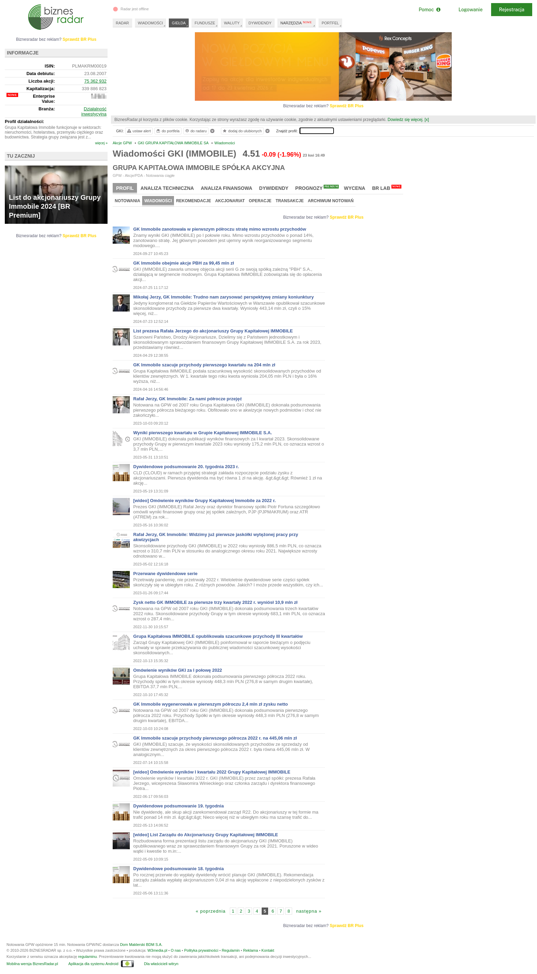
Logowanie (471, 9)
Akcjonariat (230, 200)
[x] (427, 119)
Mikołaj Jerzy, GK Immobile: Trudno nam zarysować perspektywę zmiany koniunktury (223, 297)
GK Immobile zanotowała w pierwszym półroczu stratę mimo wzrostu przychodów (219, 229)
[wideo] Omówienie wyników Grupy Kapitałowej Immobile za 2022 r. (204, 500)
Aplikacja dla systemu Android (93, 964)
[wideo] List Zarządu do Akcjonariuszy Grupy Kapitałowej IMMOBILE (205, 834)
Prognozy (317, 188)
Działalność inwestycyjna (94, 111)
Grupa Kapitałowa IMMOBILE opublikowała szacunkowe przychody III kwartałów (218, 636)
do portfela (167, 131)
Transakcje (290, 200)
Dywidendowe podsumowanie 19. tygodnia (178, 805)
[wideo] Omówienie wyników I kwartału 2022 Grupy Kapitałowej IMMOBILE (211, 772)
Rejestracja (511, 9)
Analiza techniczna (167, 188)
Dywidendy (274, 188)
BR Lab (386, 188)
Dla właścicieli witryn (161, 964)
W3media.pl (157, 950)
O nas (175, 950)
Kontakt (267, 950)
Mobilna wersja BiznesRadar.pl (32, 964)
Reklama (250, 950)
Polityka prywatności (201, 950)
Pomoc (429, 9)
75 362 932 (95, 81)
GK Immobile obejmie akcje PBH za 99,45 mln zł (183, 263)
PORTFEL (330, 23)
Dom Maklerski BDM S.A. (141, 944)
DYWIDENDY (260, 23)
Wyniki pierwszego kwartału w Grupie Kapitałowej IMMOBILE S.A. (202, 432)
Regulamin (231, 950)
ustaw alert (138, 131)
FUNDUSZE (205, 23)
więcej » (101, 143)
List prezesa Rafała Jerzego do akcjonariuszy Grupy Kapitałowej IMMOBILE (213, 330)
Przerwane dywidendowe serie (165, 573)
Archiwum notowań (331, 200)
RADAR (122, 23)
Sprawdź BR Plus (347, 106)
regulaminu (87, 956)
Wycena (354, 188)
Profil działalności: (24, 121)
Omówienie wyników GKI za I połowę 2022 (177, 670)
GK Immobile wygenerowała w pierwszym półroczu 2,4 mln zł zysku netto (210, 704)
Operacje (260, 200)
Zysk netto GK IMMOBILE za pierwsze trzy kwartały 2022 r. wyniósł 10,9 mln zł (215, 602)
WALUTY (231, 23)
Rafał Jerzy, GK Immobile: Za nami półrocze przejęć (187, 398)
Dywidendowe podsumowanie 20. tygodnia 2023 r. (186, 466)
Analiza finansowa (226, 188)
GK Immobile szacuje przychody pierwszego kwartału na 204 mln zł (204, 364)
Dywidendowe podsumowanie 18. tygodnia (178, 868)
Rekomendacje (193, 200)
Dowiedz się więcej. (406, 119)
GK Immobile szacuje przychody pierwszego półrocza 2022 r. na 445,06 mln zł (215, 738)
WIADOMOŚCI (150, 23)
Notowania (127, 200)
